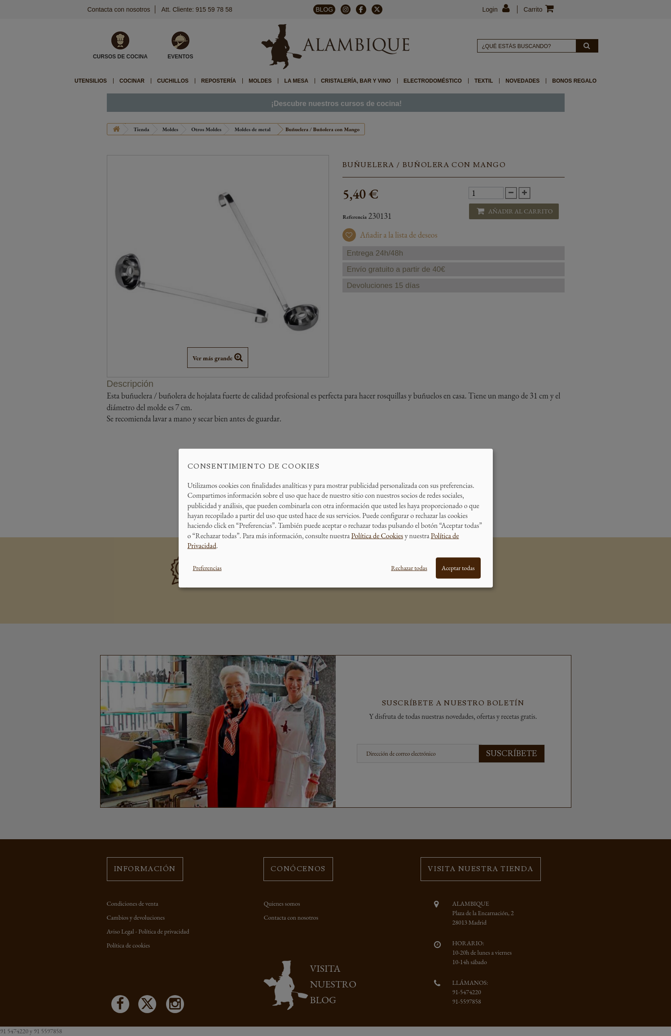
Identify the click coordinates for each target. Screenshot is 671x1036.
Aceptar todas (458, 567)
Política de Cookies (377, 535)
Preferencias (207, 567)
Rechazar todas (409, 567)
